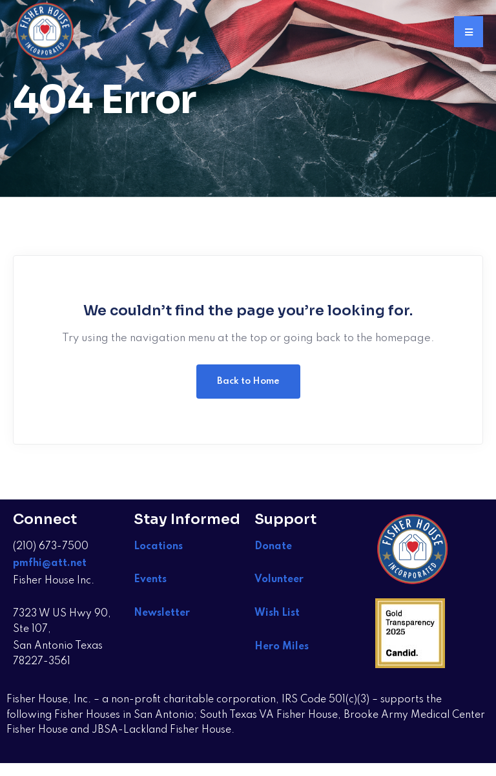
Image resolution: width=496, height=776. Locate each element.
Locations (158, 546)
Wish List (278, 613)
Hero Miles (281, 647)
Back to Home (248, 381)
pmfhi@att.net (50, 563)
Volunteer (279, 579)
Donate (273, 546)
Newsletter (162, 613)
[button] (468, 31)
